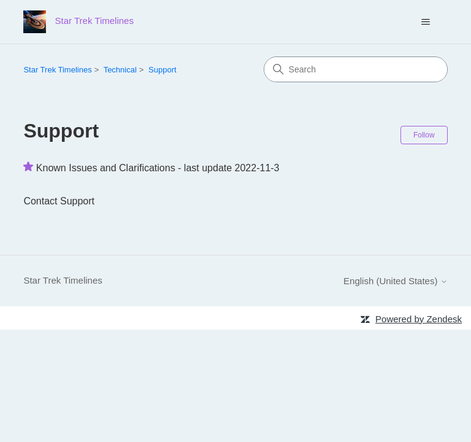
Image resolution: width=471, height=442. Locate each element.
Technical (120, 69)
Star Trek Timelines (57, 69)
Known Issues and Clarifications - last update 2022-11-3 (158, 168)
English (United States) (395, 281)
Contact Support (58, 201)
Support (162, 69)
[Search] (355, 69)
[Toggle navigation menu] (426, 22)
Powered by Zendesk (418, 319)
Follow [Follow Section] (424, 135)
